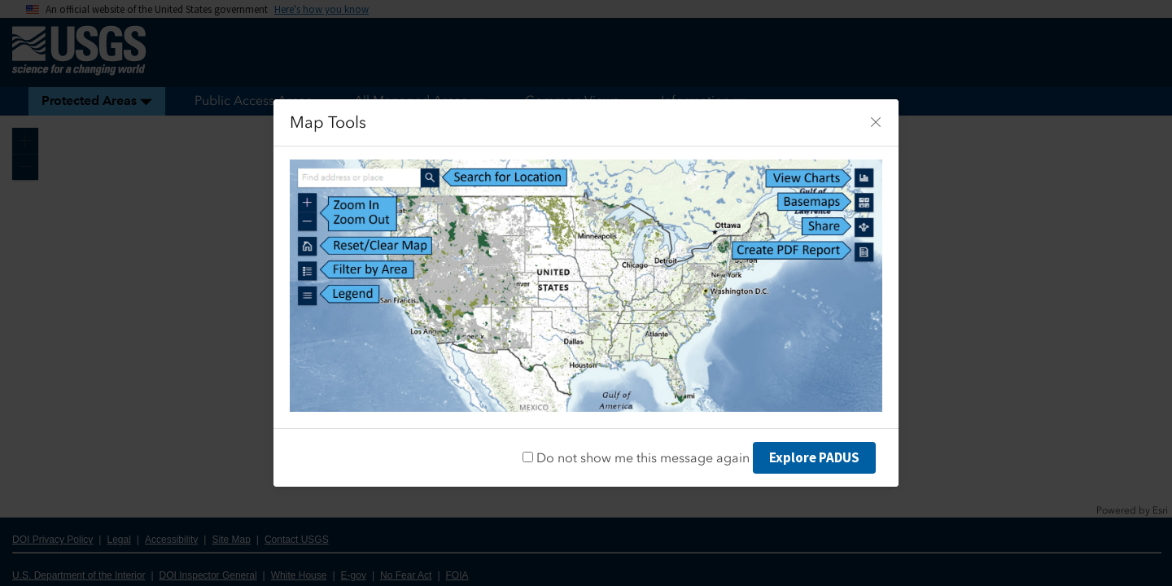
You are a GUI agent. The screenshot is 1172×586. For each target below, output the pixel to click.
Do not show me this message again (636, 458)
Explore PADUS (814, 457)
